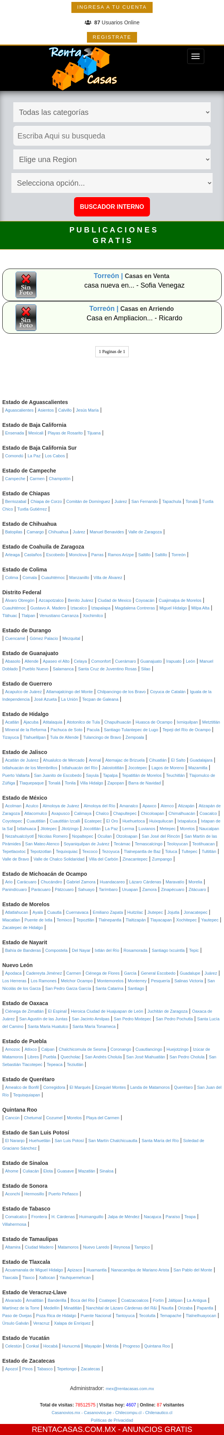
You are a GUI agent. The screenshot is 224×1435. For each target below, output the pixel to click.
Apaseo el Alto (56, 661)
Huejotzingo (178, 1049)
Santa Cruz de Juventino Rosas (107, 669)
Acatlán (12, 722)
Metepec (167, 828)
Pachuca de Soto (66, 729)
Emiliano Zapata (108, 912)
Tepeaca (55, 1064)
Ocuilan (105, 836)
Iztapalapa (100, 608)
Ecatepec (93, 821)
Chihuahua (58, 532)
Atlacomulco (35, 813)
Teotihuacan (203, 844)
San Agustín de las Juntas (43, 1019)
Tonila (70, 783)
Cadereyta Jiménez (44, 973)
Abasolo (13, 661)
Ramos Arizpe (121, 554)
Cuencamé (15, 638)
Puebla (49, 1057)
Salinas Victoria (188, 980)
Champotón (60, 478)
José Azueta (45, 699)
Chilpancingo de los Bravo (121, 691)
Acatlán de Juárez (22, 760)
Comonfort (100, 661)
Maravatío (175, 882)
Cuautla (54, 912)
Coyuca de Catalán (168, 691)
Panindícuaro (14, 889)
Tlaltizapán (136, 920)
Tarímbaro (108, 889)
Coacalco (208, 813)
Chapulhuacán (117, 722)
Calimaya (82, 813)
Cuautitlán (36, 821)
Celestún (13, 1346)
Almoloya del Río (99, 805)
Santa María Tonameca (94, 1026)
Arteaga (12, 554)
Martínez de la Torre (20, 1308)
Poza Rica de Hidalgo (56, 1315)
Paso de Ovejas (17, 1315)
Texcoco (89, 851)
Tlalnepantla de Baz (142, 851)
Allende (32, 661)
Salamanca (63, 669)
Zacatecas (90, 1369)
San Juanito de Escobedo (57, 775)
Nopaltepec (82, 836)
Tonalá (192, 501)
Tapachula (171, 501)
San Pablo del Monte (193, 1270)
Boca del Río (83, 1300)
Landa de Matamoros (150, 1087)
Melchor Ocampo (77, 980)
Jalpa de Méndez (124, 1216)
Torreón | (109, 276)
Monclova (78, 554)
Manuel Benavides (107, 532)
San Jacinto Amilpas (90, 1019)
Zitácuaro (197, 889)
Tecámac (122, 844)
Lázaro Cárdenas (145, 882)
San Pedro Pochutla (174, 1019)
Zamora (149, 889)
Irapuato (173, 661)
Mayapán (92, 1346)
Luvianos (147, 828)
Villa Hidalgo (91, 783)
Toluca (171, 851)
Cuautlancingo (149, 1049)
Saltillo (144, 554)
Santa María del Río (160, 1140)
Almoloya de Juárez (61, 805)
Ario (9, 882)
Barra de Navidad (144, 783)
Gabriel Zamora (80, 882)
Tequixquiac (67, 851)
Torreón (179, 554)
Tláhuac (9, 615)
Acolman (13, 805)
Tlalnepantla (110, 920)
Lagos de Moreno (167, 767)
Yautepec (210, 920)
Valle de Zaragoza (145, 532)
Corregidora (54, 1087)
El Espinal (57, 1011)
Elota (48, 1171)
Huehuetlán (39, 1140)
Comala (29, 577)
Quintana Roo (157, 1346)
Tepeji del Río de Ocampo (186, 729)
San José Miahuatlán (145, 1057)
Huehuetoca (133, 821)
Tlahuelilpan (34, 737)
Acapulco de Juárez (23, 691)
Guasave (65, 1171)
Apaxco (149, 805)
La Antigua (197, 1300)
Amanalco (129, 805)
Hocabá (50, 1346)
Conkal (32, 1346)
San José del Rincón (161, 836)
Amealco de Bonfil (22, 1087)
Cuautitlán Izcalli (65, 821)
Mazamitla (197, 767)
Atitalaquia (52, 722)
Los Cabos (55, 455)
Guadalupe (190, 973)
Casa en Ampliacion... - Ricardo (134, 318)
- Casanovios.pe (96, 1412)
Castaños (32, 554)
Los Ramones (44, 980)
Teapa (190, 1216)
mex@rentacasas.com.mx (130, 1388)
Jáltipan (175, 1300)
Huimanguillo (91, 1216)
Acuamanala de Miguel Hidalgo (34, 1270)
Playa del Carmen (102, 1117)
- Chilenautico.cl (157, 1412)
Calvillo (64, 410)
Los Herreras (14, 980)
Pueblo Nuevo (35, 669)
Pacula (93, 729)
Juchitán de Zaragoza (167, 1011)
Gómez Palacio (44, 638)
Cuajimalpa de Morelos (180, 600)
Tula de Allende (64, 737)
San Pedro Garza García (68, 988)
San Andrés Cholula (103, 1057)
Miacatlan (11, 920)
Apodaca (13, 973)
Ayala (38, 912)
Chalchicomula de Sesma (82, 1049)
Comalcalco (16, 1216)
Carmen (37, 478)
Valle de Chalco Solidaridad (58, 859)
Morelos (187, 828)
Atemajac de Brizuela (125, 760)
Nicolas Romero (53, 836)
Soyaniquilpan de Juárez (86, 844)
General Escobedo (158, 973)
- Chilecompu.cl (127, 1412)
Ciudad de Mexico (114, 600)
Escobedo (55, 554)
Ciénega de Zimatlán (24, 1011)
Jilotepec (49, 828)
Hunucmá (71, 1346)
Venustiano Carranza (59, 615)
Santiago (136, 988)
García (130, 973)
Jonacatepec (195, 912)
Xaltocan (47, 1277)
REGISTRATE (112, 37)
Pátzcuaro (64, 889)
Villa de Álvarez (107, 577)
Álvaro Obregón (20, 600)
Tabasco (45, 1369)
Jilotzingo (70, 828)
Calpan (48, 1049)
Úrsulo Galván (15, 1323)
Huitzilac (135, 912)
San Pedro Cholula (186, 1057)
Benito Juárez (80, 600)
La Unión (69, 699)
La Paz (34, 455)
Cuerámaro (125, 661)
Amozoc (13, 1049)
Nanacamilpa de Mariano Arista (140, 1270)
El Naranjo (15, 1140)
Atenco (167, 805)
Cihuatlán (158, 760)
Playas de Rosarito (65, 433)
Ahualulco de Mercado (63, 760)
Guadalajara (201, 760)
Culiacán (31, 1171)
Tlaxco (28, 1277)
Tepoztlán (85, 920)
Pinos (27, 1369)
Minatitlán (73, 1308)
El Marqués (80, 1087)
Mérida (112, 1346)
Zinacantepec (135, 859)
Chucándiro (51, 882)
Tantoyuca (124, 1315)
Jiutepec (155, 912)
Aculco (32, 805)
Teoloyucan (177, 844)
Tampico (142, 1247)
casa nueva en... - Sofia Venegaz (134, 285)
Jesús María (87, 410)
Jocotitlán (92, 828)
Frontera (39, 1216)
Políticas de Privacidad (112, 1420)
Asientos (46, 410)
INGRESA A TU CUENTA (112, 7)
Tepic (194, 950)
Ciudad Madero (39, 1247)
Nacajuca (152, 1216)
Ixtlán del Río (107, 950)
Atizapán (186, 805)
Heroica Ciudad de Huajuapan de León (107, 1011)
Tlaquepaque (31, 783)
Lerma (128, 828)
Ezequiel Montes (110, 1087)
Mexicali (36, 433)
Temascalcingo (148, 844)
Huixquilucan (161, 821)
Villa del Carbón (103, 859)
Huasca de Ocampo (154, 722)
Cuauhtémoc (53, 577)
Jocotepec (137, 767)
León (190, 661)
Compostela (56, 950)
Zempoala (135, 737)
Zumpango (162, 859)
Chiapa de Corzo (46, 501)
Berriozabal (16, 501)
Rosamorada (135, 950)
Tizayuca (10, 737)
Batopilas (13, 532)
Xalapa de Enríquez (72, 1323)
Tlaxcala (10, 1277)
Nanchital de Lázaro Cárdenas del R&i (121, 1308)
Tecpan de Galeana (100, 699)
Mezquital (71, 638)
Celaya (80, 661)
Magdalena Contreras (135, 608)
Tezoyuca (110, 851)
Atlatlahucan (16, 912)
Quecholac (71, 1057)
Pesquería (160, 980)
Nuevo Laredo (96, 1247)
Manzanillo (79, 577)
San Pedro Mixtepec (132, 1019)
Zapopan (115, 783)
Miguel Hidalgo (173, 608)
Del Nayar (81, 950)
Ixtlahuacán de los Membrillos (29, 767)
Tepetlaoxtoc (14, 851)
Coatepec (108, 1300)
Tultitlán (209, 851)
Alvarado (13, 1300)
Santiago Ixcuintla (168, 950)
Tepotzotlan (40, 851)
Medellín (52, 1308)
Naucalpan (209, 828)
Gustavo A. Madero (48, 608)
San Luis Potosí (69, 1140)
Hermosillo (34, 1194)
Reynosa (122, 1247)
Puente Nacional (95, 1315)
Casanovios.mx (66, 1412)
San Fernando (144, 501)
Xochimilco (93, 615)
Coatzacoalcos (134, 1300)
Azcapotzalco (51, 600)
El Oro (112, 821)
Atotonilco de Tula (83, 722)
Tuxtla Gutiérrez (32, 509)
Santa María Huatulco (48, 1026)
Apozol (11, 1369)
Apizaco (74, 1270)
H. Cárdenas (63, 1216)
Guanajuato (151, 661)
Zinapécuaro (172, 889)
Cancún (12, 1117)
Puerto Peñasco (63, 1194)
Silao (145, 669)
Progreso (131, 1346)
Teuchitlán (175, 775)
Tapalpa (110, 775)
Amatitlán (34, 1300)
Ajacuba (31, 722)
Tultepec (189, 851)
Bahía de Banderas (23, 950)
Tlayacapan (161, 920)
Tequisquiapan (26, 1095)
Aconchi (12, 1194)
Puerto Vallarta (16, 775)
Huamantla (97, 1270)
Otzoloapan (126, 836)
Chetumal (33, 1117)
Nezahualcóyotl (19, 836)
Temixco (64, 920)
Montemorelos (110, 980)
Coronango (120, 1049)
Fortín (158, 1300)
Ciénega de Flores (102, 973)
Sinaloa (106, 1171)
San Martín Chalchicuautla (112, 1140)
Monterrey (137, 980)
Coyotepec (12, 821)
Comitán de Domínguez (88, 501)
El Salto (178, 760)
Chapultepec (125, 813)
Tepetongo (66, 1369)
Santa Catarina (109, 988)
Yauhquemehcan (74, 1277)
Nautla (167, 1308)
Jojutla (173, 912)
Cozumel (54, 1117)
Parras (97, 554)
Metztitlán (211, 722)
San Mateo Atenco (42, 844)
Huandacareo (112, 882)
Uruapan (130, 889)
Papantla (205, 1308)
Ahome (12, 1171)
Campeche (15, 478)
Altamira (13, 1247)
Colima (11, 577)
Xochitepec (186, 920)
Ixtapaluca (187, 821)
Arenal (95, 760)
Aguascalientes (19, 410)
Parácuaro (40, 889)
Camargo (35, 532)
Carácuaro (26, 882)
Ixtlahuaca (26, 828)
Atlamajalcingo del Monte (69, 691)
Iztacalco (78, 608)
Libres (33, 1057)
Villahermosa (14, 1224)
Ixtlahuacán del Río (79, 767)
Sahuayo (86, 889)
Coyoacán (145, 600)
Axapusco (60, 813)
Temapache (170, 1315)
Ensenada (14, 433)
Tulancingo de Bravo (102, 737)
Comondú (14, 455)
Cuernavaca (77, 912)
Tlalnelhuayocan (201, 1315)
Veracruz (41, 1323)
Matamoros (68, 1247)
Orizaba (185, 1308)
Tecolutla (147, 1315)
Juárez (121, 501)
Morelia (195, 882)
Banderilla (57, 1300)
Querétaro (183, 1087)
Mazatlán (86, 1171)
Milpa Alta (200, 608)
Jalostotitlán (113, 767)
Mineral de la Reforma (25, 729)
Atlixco (31, 1049)
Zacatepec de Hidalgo (22, 927)
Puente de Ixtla (38, 920)
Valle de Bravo (15, 859)
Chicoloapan (152, 813)
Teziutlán (75, 1064)
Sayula (92, 775)
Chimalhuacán (182, 813)
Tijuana (94, 433)
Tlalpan (28, 615)
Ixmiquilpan (187, 722)
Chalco (102, 813)
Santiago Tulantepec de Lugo (131, 729)
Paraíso (173, 1216)
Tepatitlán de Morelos (142, 775)
